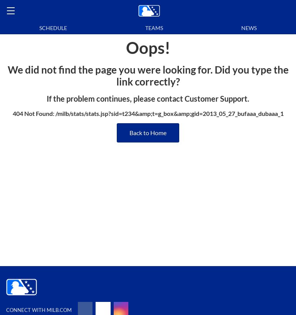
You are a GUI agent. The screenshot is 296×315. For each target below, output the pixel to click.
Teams (154, 28)
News (249, 28)
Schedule (53, 28)
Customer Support (216, 98)
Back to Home (148, 132)
